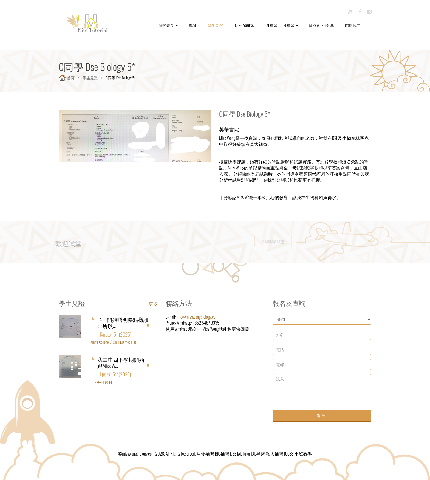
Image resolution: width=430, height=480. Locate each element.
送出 (322, 415)
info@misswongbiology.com (197, 317)
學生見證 (215, 25)
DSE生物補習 (244, 25)
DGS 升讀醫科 (101, 382)
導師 (193, 25)
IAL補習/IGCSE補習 (281, 25)
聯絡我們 (352, 25)
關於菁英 (168, 25)
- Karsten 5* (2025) (114, 334)
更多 (153, 303)
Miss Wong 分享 (321, 25)
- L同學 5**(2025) (114, 374)
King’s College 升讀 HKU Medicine (113, 342)
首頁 (71, 78)
